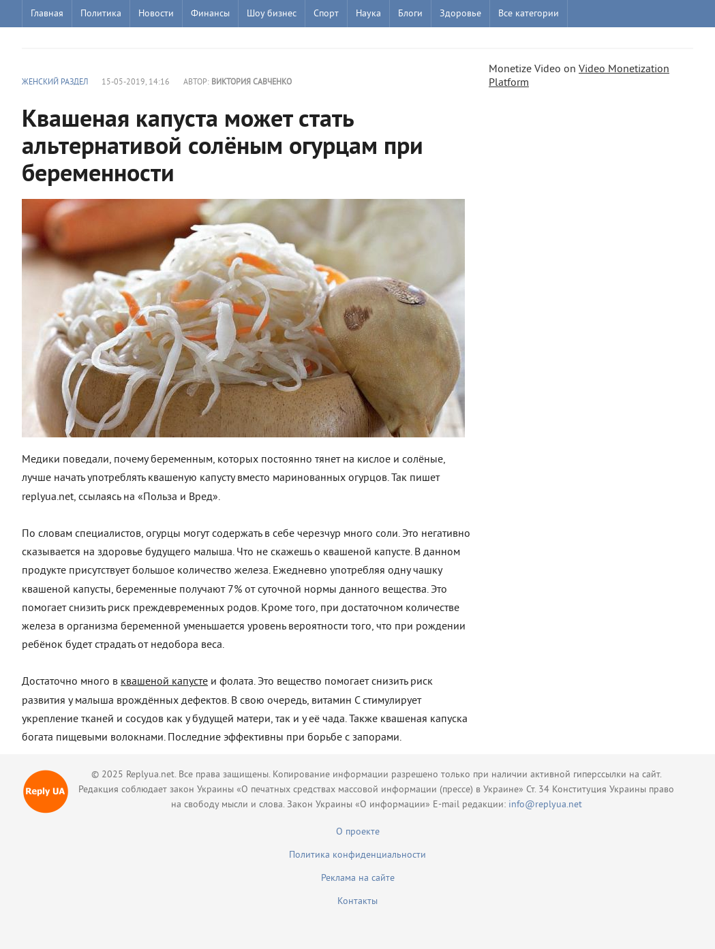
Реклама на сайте (358, 878)
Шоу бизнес (271, 14)
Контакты (357, 901)
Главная (47, 14)
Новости (156, 14)
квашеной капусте (164, 682)
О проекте (358, 832)
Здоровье (460, 14)
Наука (368, 14)
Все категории (528, 14)
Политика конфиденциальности (357, 855)
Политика (100, 14)
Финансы (210, 14)
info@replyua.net (545, 805)
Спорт (326, 14)
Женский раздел (55, 83)
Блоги (410, 14)
